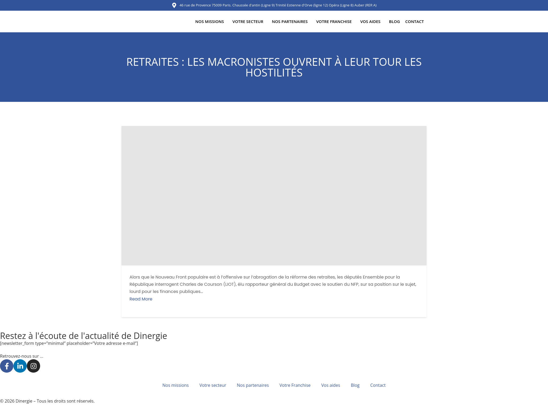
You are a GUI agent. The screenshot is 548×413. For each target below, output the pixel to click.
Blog (394, 21)
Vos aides (370, 21)
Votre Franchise (334, 21)
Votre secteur (248, 21)
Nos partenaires (290, 21)
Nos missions (209, 21)
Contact (414, 21)
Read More (141, 299)
